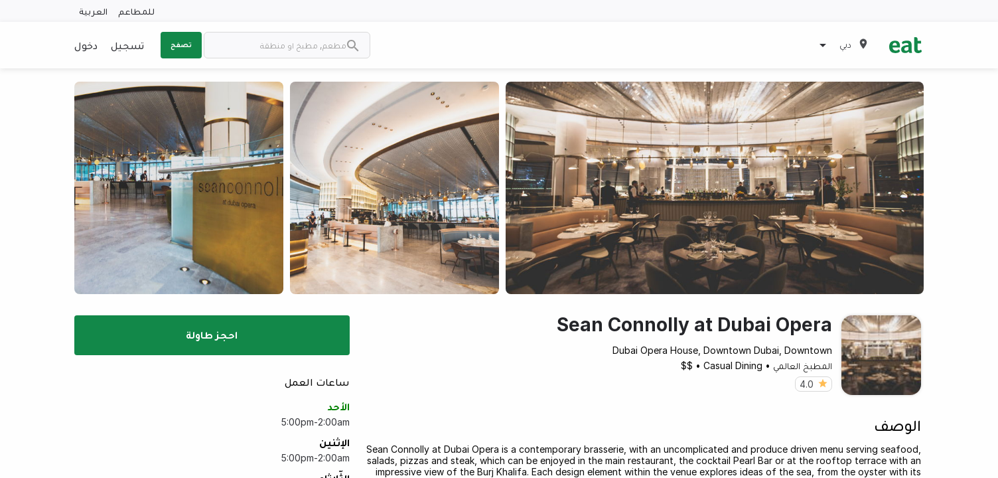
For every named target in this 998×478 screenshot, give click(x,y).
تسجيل (127, 45)
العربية (93, 11)
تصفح (181, 44)
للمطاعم (136, 11)
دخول (86, 45)
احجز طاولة (212, 334)
